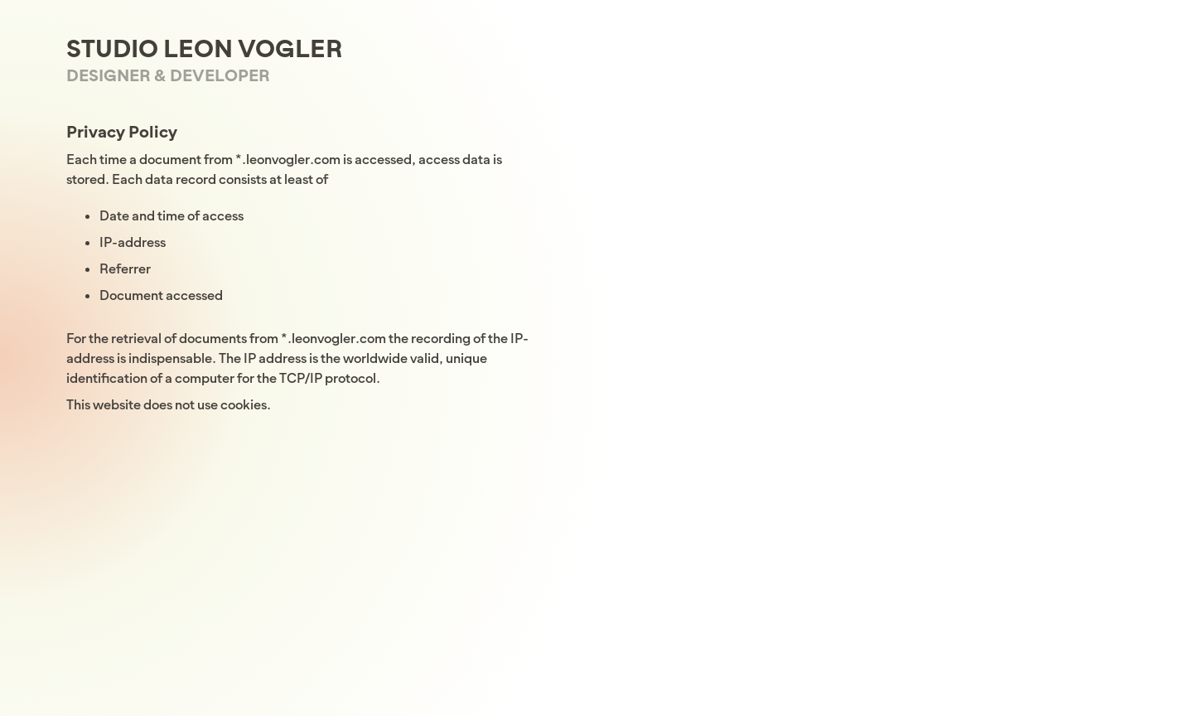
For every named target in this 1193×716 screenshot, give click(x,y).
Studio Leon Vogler (204, 48)
